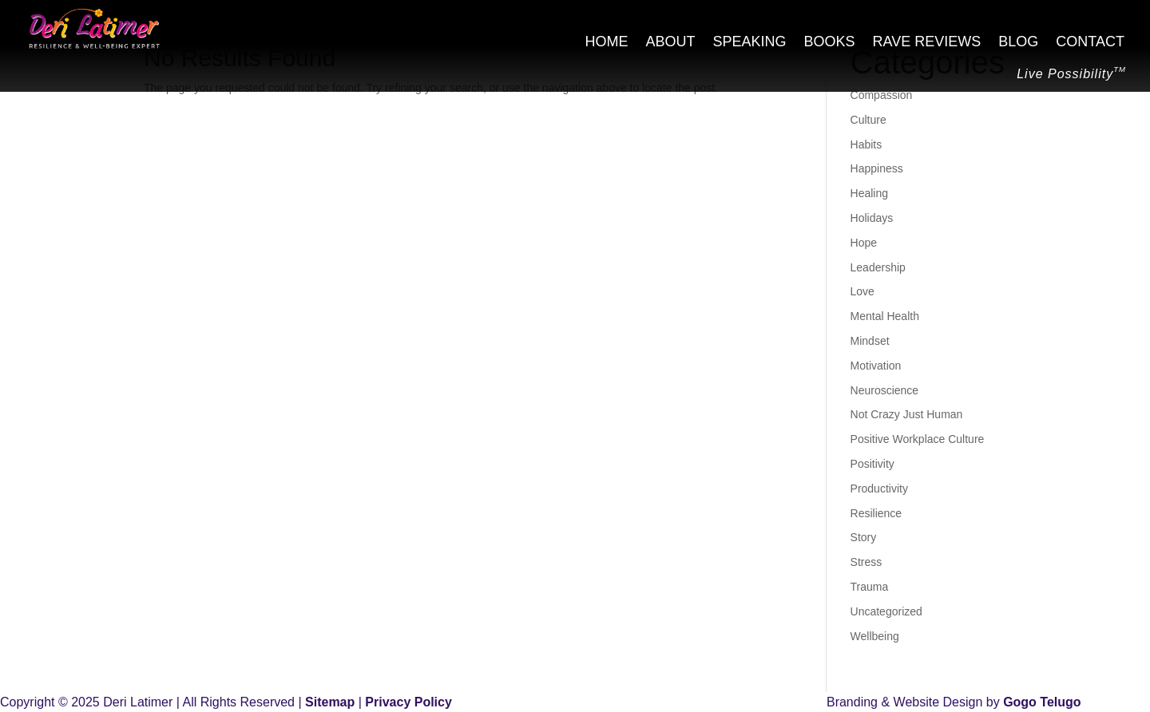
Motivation (876, 365)
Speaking (750, 42)
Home (607, 42)
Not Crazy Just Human (907, 414)
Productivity (879, 488)
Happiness (877, 168)
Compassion (882, 95)
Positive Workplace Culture (918, 439)
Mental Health (885, 316)
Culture (868, 119)
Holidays (872, 218)
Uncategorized (886, 611)
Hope (864, 242)
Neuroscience (885, 390)
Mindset (870, 340)
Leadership (878, 267)
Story (864, 537)
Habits (866, 144)
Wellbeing (875, 636)
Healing (869, 193)
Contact (1090, 42)
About (671, 42)
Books (829, 42)
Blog (1018, 42)
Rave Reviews (927, 42)
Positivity (872, 463)
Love (862, 291)
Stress (866, 562)
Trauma (870, 586)
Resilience (876, 513)
